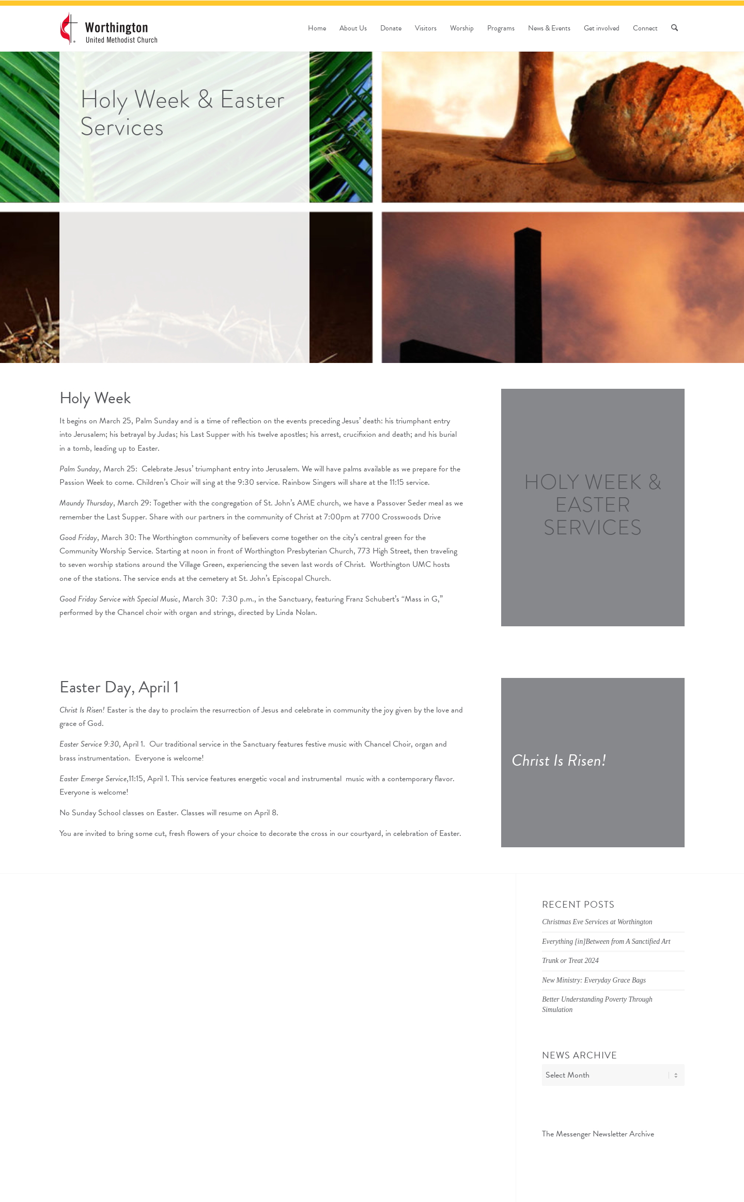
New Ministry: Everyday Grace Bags (594, 980)
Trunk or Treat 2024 (570, 960)
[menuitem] (317, 28)
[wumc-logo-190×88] (108, 28)
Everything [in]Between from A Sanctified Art (606, 941)
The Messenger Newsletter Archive (598, 1134)
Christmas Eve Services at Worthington (597, 922)
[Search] (674, 28)
